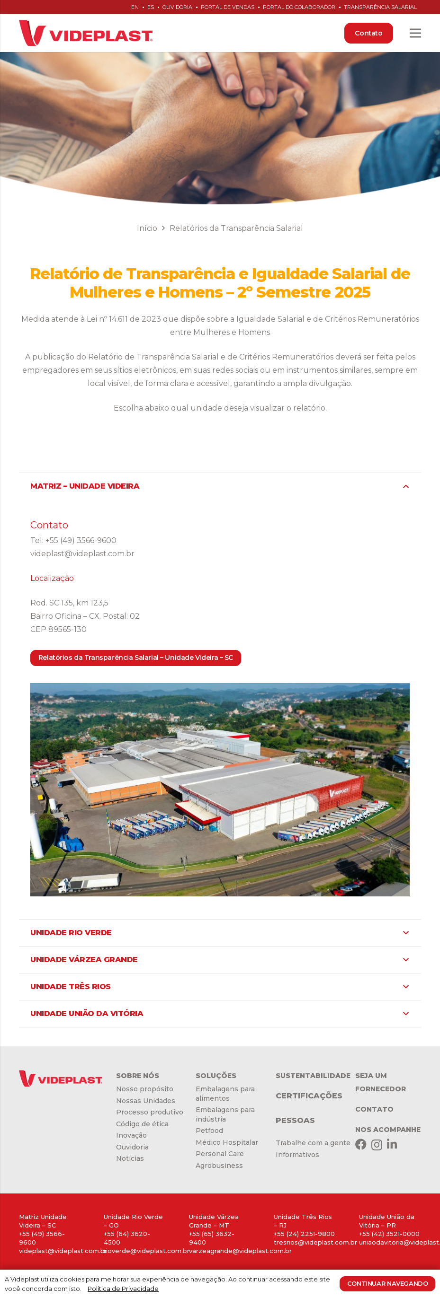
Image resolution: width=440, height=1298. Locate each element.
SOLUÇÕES (216, 1075)
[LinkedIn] (392, 1144)
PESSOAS (295, 1120)
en (135, 7)
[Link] (86, 33)
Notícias (130, 1158)
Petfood (209, 1130)
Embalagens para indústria (225, 1114)
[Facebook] (361, 1144)
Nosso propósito (144, 1089)
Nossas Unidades (145, 1100)
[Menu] (415, 33)
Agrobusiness (219, 1165)
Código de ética (142, 1124)
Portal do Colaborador (299, 7)
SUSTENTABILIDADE (313, 1075)
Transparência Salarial (380, 7)
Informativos (297, 1154)
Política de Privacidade (123, 1288)
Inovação (131, 1135)
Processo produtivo (149, 1112)
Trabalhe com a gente (313, 1143)
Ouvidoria (177, 7)
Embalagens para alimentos (225, 1094)
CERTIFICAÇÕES (309, 1095)
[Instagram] (376, 1145)
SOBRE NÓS (137, 1075)
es (150, 7)
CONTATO (374, 1109)
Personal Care (220, 1153)
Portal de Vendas (227, 7)
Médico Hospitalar (227, 1142)
